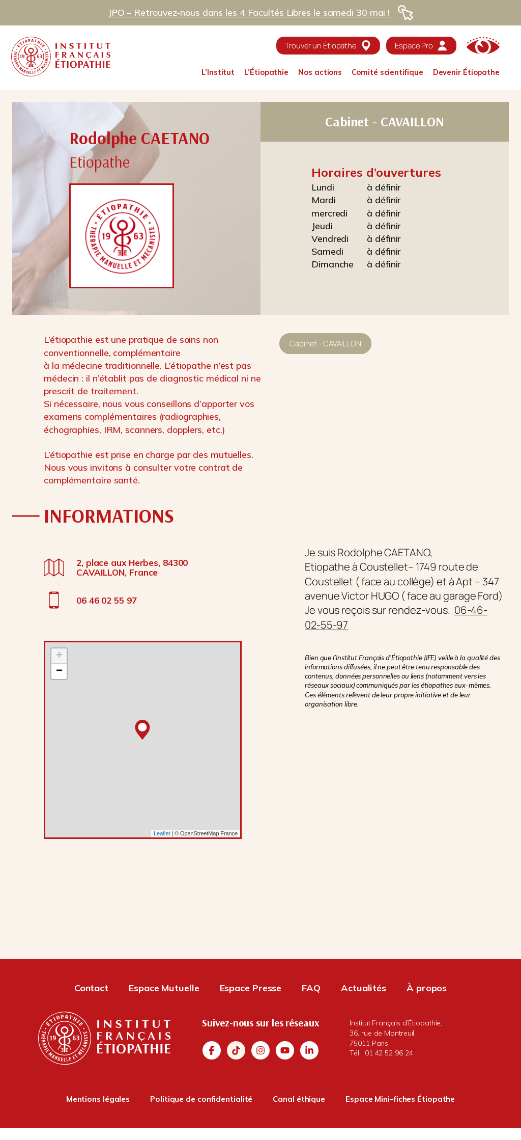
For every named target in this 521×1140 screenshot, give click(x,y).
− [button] (59, 671)
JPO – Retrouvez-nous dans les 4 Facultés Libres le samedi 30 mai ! (249, 12)
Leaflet (162, 833)
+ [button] (59, 656)
